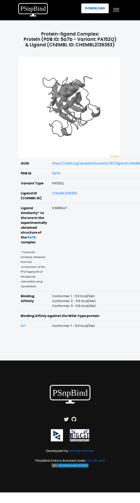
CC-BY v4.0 (96, 460)
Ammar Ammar (81, 451)
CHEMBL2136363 (64, 193)
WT (23, 325)
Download (95, 8)
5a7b (56, 173)
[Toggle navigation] (116, 9)
